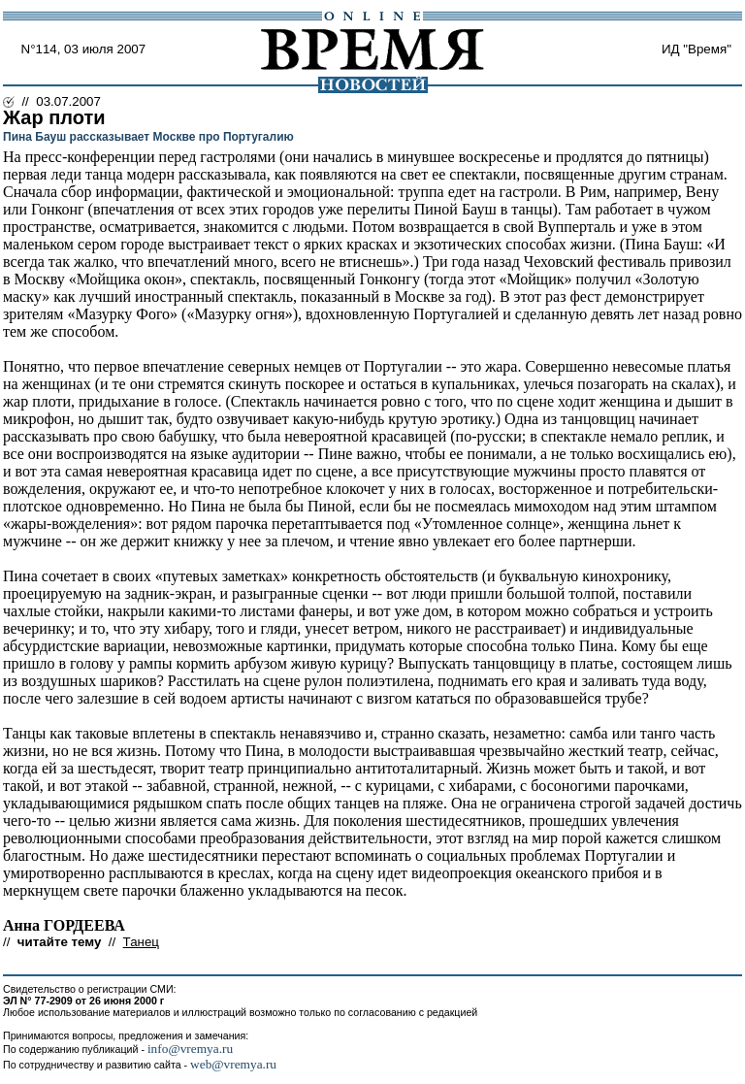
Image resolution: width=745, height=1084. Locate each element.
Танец (141, 942)
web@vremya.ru (233, 1064)
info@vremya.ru (190, 1048)
